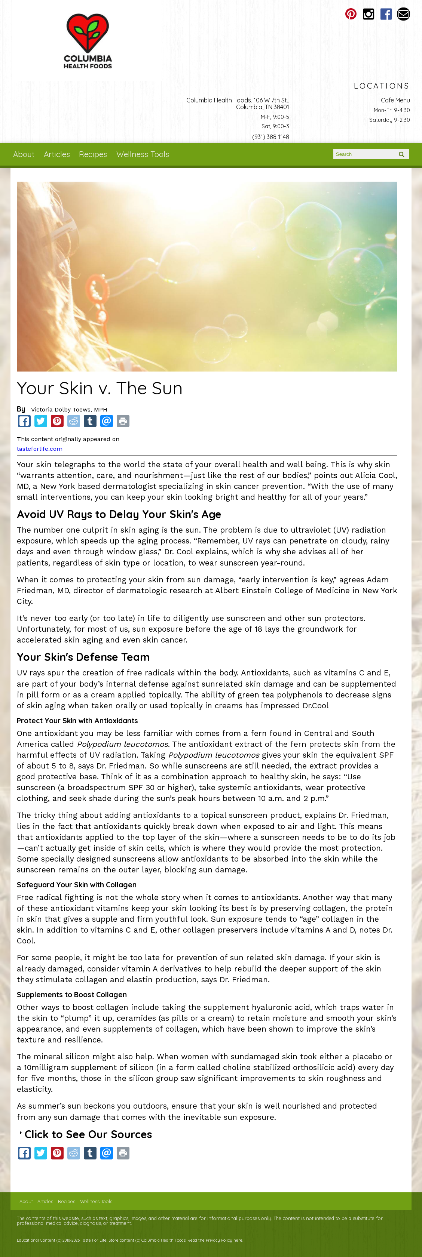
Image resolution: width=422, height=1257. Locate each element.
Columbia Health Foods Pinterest (350, 14)
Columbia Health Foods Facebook (385, 14)
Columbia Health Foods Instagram (368, 14)
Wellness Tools (142, 154)
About (23, 154)
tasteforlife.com (39, 448)
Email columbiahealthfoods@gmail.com (403, 14)
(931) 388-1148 (270, 137)
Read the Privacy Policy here (214, 1240)
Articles (57, 154)
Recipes (93, 154)
